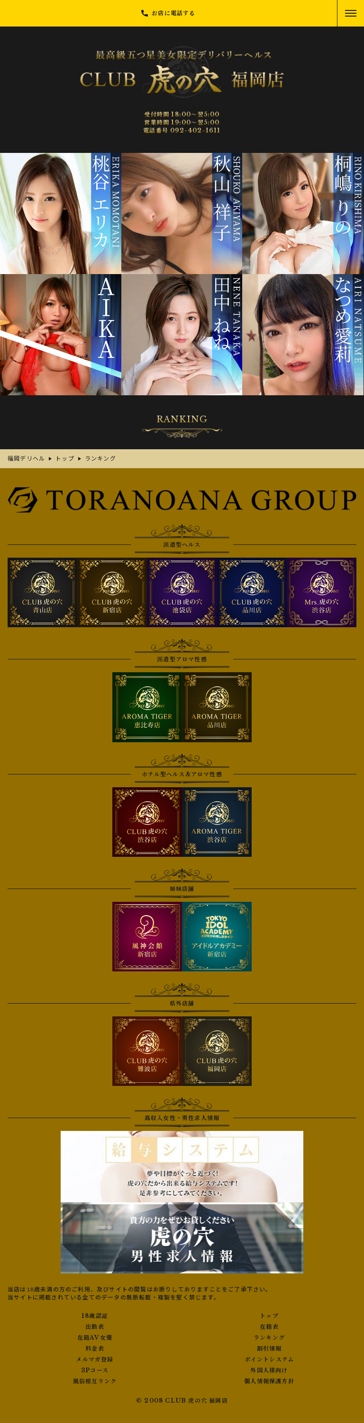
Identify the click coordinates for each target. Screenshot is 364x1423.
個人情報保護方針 (269, 1381)
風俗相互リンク (95, 1381)
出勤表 (94, 1327)
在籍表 (269, 1327)
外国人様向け (269, 1370)
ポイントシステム (269, 1359)
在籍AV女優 (94, 1338)
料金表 (94, 1349)
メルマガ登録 (94, 1359)
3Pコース (95, 1370)
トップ (269, 1316)
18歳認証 (95, 1316)
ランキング (269, 1338)
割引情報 (269, 1349)
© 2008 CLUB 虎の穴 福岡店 (182, 1400)
